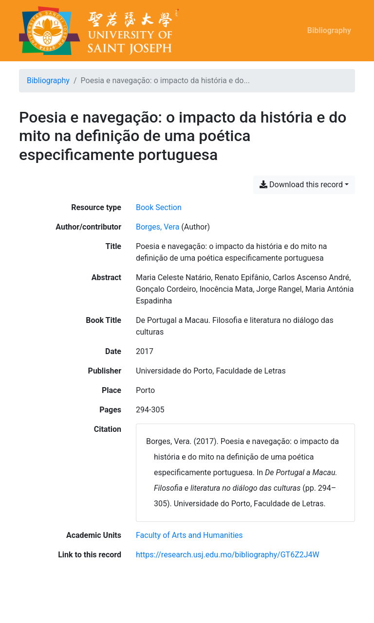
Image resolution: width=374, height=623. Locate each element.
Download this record (301, 184)
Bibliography (329, 30)
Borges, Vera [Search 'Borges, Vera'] (157, 226)
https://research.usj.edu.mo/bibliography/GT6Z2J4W (227, 554)
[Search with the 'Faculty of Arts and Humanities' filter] (189, 535)
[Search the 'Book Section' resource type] (159, 207)
